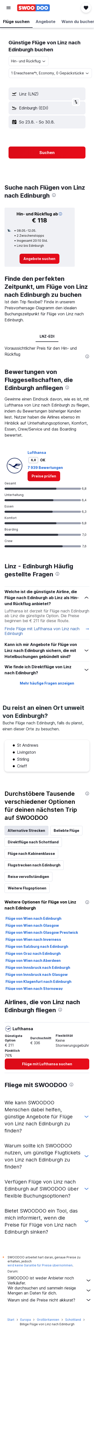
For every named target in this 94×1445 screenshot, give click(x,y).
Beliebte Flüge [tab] (66, 830)
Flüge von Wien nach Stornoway (34, 988)
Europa (25, 1320)
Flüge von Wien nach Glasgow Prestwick (42, 932)
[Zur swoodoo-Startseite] (33, 7)
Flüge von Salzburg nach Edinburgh (37, 946)
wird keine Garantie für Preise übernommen (40, 1265)
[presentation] (54, 195)
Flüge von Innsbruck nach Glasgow (37, 974)
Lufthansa (37, 452)
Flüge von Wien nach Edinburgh (33, 918)
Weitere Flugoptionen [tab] (27, 888)
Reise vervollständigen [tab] (28, 876)
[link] (39, 259)
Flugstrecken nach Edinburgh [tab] (34, 865)
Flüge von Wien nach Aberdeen (33, 960)
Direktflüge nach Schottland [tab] (33, 842)
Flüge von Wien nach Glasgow (32, 925)
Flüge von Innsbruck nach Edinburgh (38, 967)
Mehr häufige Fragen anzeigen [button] (47, 683)
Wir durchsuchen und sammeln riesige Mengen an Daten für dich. (49, 1290)
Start (10, 1320)
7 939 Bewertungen (45, 467)
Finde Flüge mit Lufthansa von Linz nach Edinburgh (47, 631)
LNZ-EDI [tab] (47, 336)
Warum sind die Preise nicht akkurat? (49, 1300)
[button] (8, 7)
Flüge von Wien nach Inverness (33, 939)
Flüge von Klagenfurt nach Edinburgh (38, 981)
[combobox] (29, 61)
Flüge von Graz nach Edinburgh (33, 953)
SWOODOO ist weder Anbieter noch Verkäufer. (49, 1280)
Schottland (73, 1320)
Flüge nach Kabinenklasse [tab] (31, 853)
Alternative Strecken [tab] (26, 830)
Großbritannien (48, 1320)
